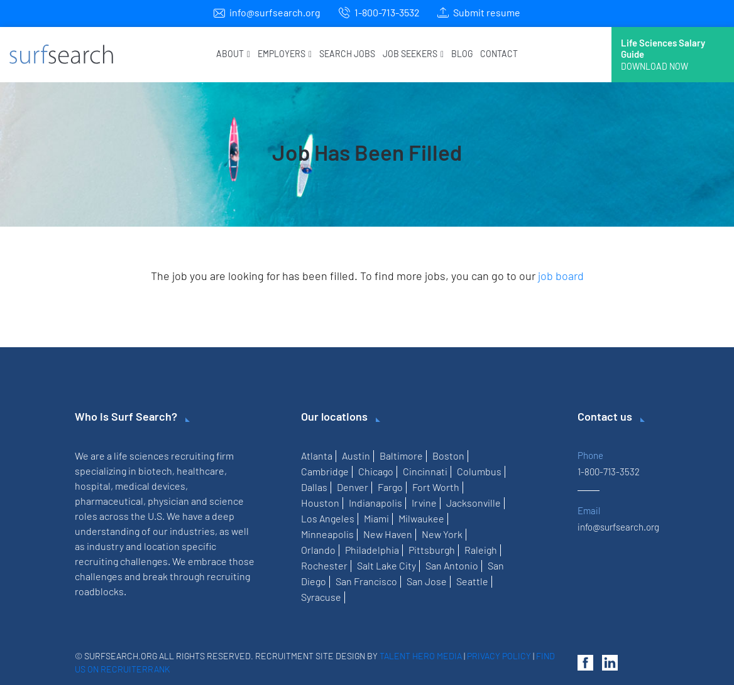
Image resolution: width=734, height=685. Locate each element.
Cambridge (325, 471)
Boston (448, 455)
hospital (93, 486)
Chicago (375, 471)
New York (442, 534)
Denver (352, 487)
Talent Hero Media (421, 655)
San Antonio (451, 565)
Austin (356, 455)
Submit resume (486, 12)
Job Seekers (413, 53)
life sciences (141, 455)
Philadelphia (372, 550)
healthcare (200, 471)
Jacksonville (473, 503)
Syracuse (321, 597)
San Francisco (366, 581)
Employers (285, 53)
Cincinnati (425, 471)
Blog (462, 53)
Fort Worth (435, 487)
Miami (376, 518)
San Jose (427, 581)
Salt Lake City (386, 565)
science (226, 501)
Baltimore (401, 455)
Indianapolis (375, 503)
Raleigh (480, 550)
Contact (499, 53)
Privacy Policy (499, 655)
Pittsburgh (431, 550)
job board (561, 276)
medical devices (150, 486)
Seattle (472, 581)
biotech (155, 471)
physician (168, 501)
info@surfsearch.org (274, 12)
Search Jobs (347, 53)
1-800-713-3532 (387, 12)
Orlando (318, 550)
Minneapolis (327, 534)
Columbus (479, 471)
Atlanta (316, 455)
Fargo (390, 487)
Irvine (424, 503)
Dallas (314, 487)
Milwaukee (421, 518)
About (233, 53)
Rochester (324, 565)
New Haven (387, 534)
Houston (320, 503)
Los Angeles (327, 518)
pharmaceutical (109, 501)
